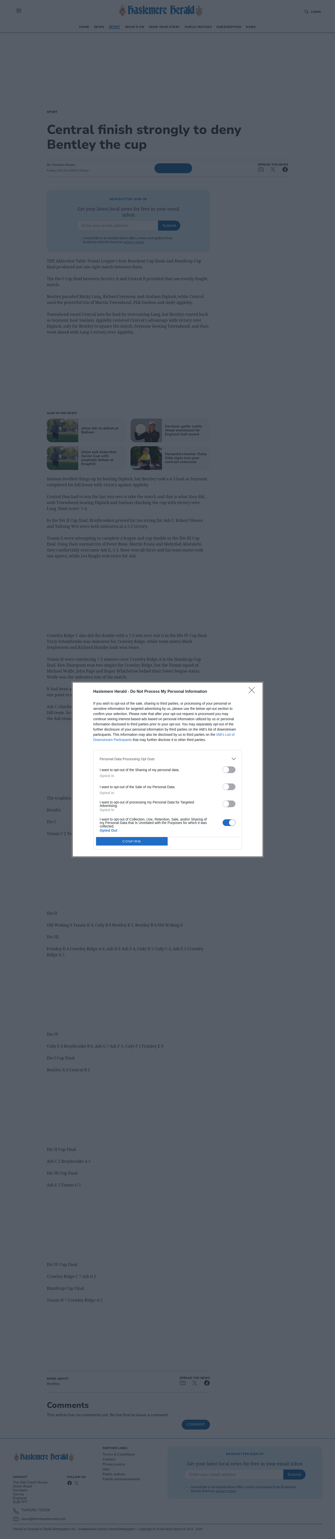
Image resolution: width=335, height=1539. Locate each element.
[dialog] (167, 769)
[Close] (253, 691)
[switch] (229, 769)
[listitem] (167, 758)
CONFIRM (132, 841)
